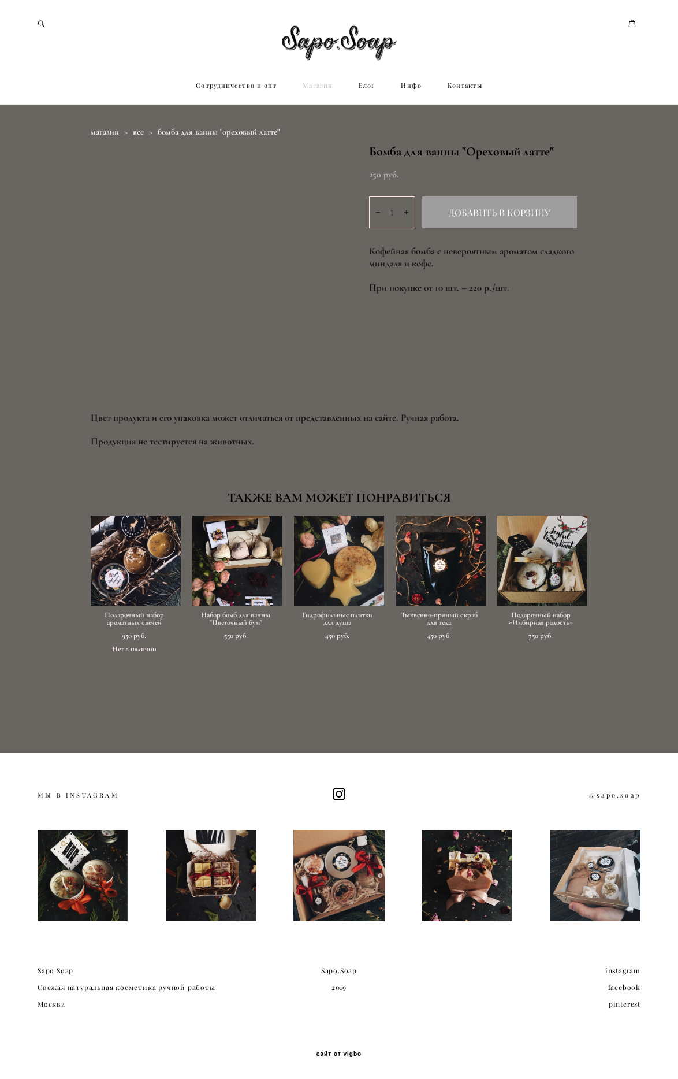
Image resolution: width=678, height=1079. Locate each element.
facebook (624, 985)
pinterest (624, 1002)
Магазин (318, 132)
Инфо (411, 132)
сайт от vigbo (339, 1052)
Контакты (465, 132)
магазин (105, 178)
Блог (367, 132)
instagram (622, 969)
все (138, 178)
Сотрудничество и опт (236, 132)
